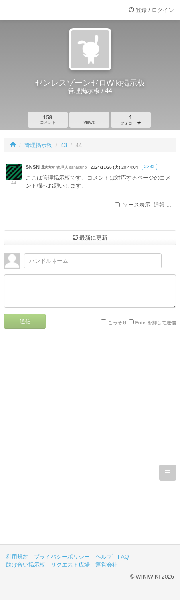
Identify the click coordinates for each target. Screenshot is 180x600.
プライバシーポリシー (62, 556)
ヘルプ (103, 556)
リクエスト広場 (70, 564)
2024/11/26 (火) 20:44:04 (114, 167)
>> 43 (149, 166)
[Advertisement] (90, 442)
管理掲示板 (38, 145)
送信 (25, 321)
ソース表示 (132, 204)
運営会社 (106, 564)
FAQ (123, 556)
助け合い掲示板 (25, 564)
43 (64, 145)
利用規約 (17, 556)
